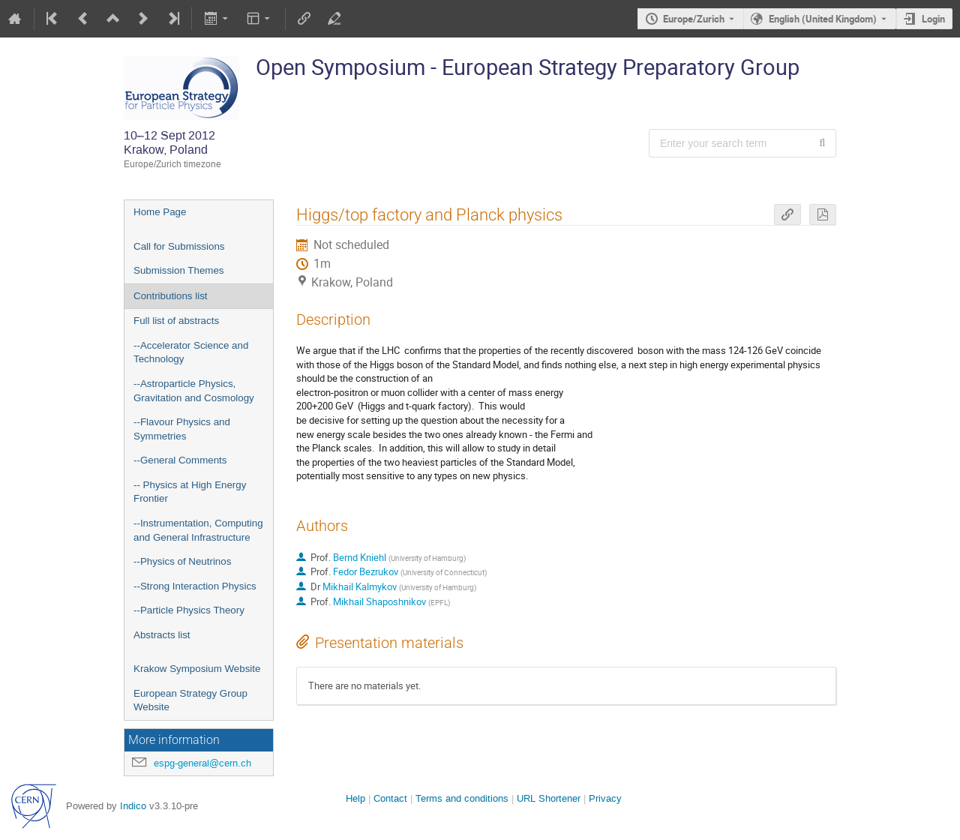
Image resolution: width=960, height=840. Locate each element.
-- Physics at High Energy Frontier (190, 492)
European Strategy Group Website (191, 700)
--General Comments (180, 460)
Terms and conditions (462, 798)
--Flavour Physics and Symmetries (182, 429)
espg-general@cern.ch (202, 763)
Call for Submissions (179, 246)
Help (355, 798)
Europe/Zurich (693, 19)
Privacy (605, 798)
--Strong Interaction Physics (195, 586)
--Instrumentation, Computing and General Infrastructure (198, 530)
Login (933, 19)
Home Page (160, 212)
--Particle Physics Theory (189, 610)
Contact (390, 798)
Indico (133, 806)
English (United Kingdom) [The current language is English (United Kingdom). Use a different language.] (823, 19)
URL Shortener (548, 798)
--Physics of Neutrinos (182, 561)
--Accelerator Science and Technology (191, 352)
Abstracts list (162, 634)
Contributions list (171, 296)
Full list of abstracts (176, 320)
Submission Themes (179, 270)
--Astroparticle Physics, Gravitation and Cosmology (194, 391)
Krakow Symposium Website (197, 668)
